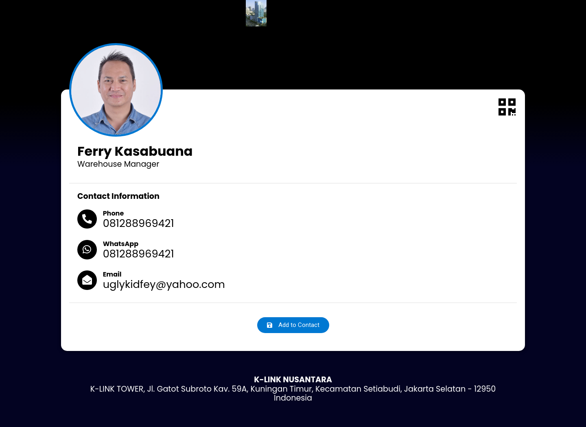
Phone (114, 213)
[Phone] (87, 219)
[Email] (87, 280)
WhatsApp (121, 243)
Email (113, 274)
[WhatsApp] (87, 250)
